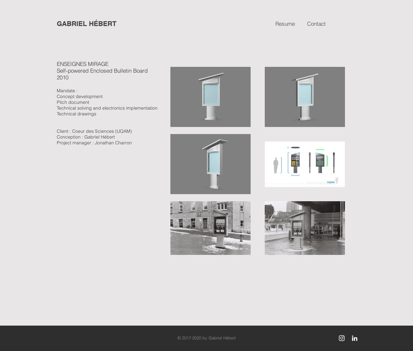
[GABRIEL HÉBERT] (87, 23)
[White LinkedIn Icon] (354, 338)
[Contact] (316, 24)
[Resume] (285, 24)
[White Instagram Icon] (342, 338)
